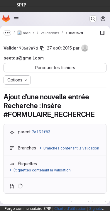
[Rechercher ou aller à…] (93, 18)
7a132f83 (41, 132)
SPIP (16, 4)
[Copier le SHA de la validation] (42, 48)
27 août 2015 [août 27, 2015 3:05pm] (59, 47)
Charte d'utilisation (70, 208)
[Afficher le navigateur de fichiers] (102, 33)
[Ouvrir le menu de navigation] (16, 18)
